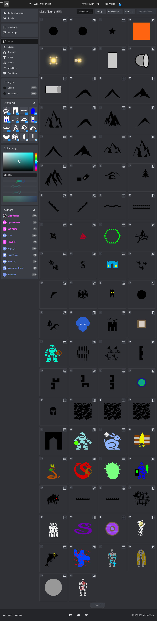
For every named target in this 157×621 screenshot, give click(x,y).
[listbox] (18, 162)
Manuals (18, 615)
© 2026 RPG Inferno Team (142, 615)
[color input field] (20, 175)
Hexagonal (13, 94)
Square (11, 88)
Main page (7, 615)
